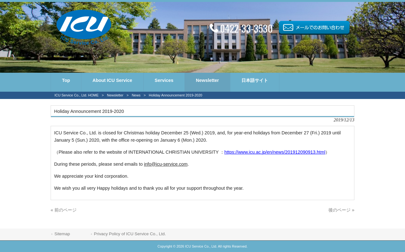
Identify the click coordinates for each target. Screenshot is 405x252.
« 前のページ (64, 209)
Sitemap (62, 233)
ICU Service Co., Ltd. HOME (76, 95)
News (136, 95)
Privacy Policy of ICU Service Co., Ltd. (130, 233)
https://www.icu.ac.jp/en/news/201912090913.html (274, 152)
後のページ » (341, 209)
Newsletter (115, 95)
